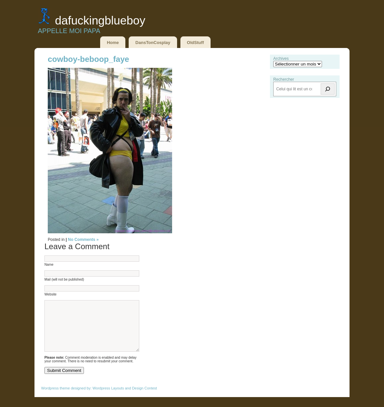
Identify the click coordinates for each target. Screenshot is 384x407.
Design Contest (144, 398)
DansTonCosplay (152, 42)
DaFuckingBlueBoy (100, 20)
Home (113, 42)
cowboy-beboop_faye (88, 59)
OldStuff (195, 42)
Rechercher (283, 79)
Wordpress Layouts (108, 398)
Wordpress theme (55, 398)
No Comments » (83, 239)
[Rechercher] (328, 89)
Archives (281, 58)
